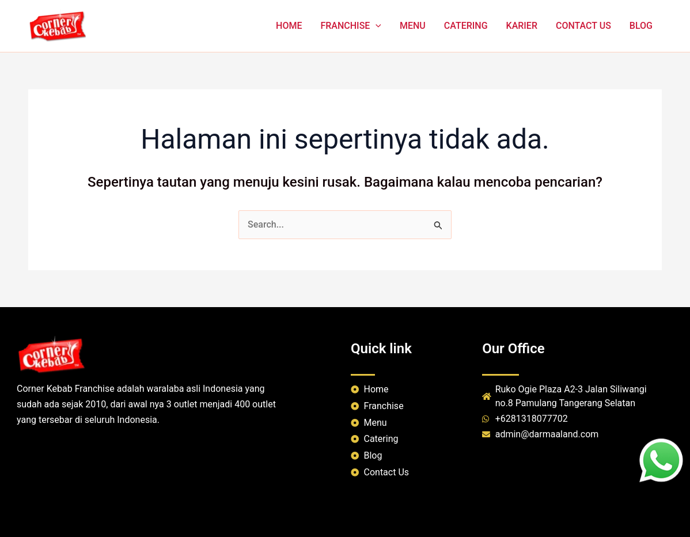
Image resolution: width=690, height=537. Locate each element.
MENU (413, 25)
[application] (375, 26)
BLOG (641, 25)
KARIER (521, 25)
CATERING (466, 25)
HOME (289, 25)
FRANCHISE (350, 26)
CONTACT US (583, 25)
